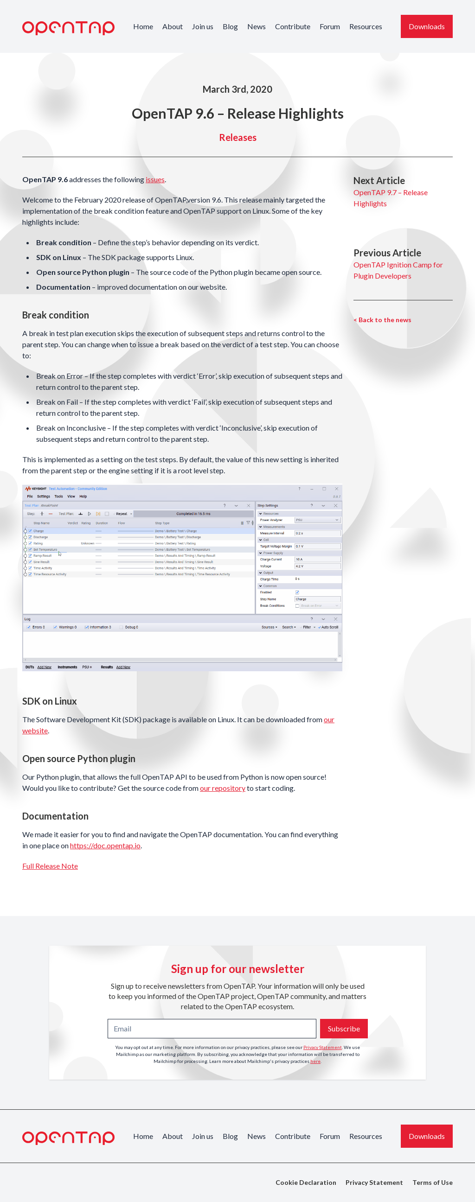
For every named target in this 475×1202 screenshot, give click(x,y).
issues (155, 179)
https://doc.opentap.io (105, 845)
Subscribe (344, 1028)
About (172, 26)
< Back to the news (382, 320)
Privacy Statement (322, 1047)
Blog (230, 26)
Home (143, 26)
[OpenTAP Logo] (68, 28)
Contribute (292, 26)
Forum (330, 26)
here (315, 1061)
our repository (222, 787)
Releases (238, 137)
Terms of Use (432, 1182)
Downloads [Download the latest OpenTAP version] (427, 26)
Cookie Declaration (306, 1182)
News (256, 26)
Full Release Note (50, 865)
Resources (365, 26)
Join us (202, 26)
